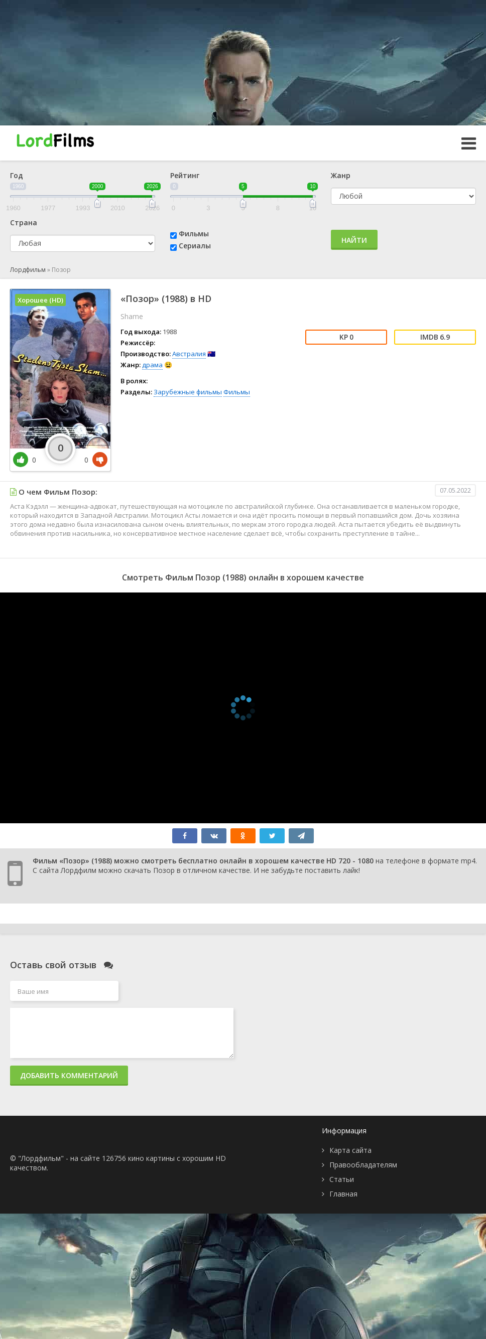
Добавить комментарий (69, 1075)
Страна (23, 222)
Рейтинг (184, 175)
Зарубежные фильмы (188, 391)
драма (152, 364)
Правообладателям (363, 1164)
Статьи (341, 1179)
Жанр (340, 175)
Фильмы (194, 233)
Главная (343, 1194)
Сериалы (195, 245)
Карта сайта (350, 1150)
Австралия (189, 353)
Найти (354, 240)
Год (16, 175)
